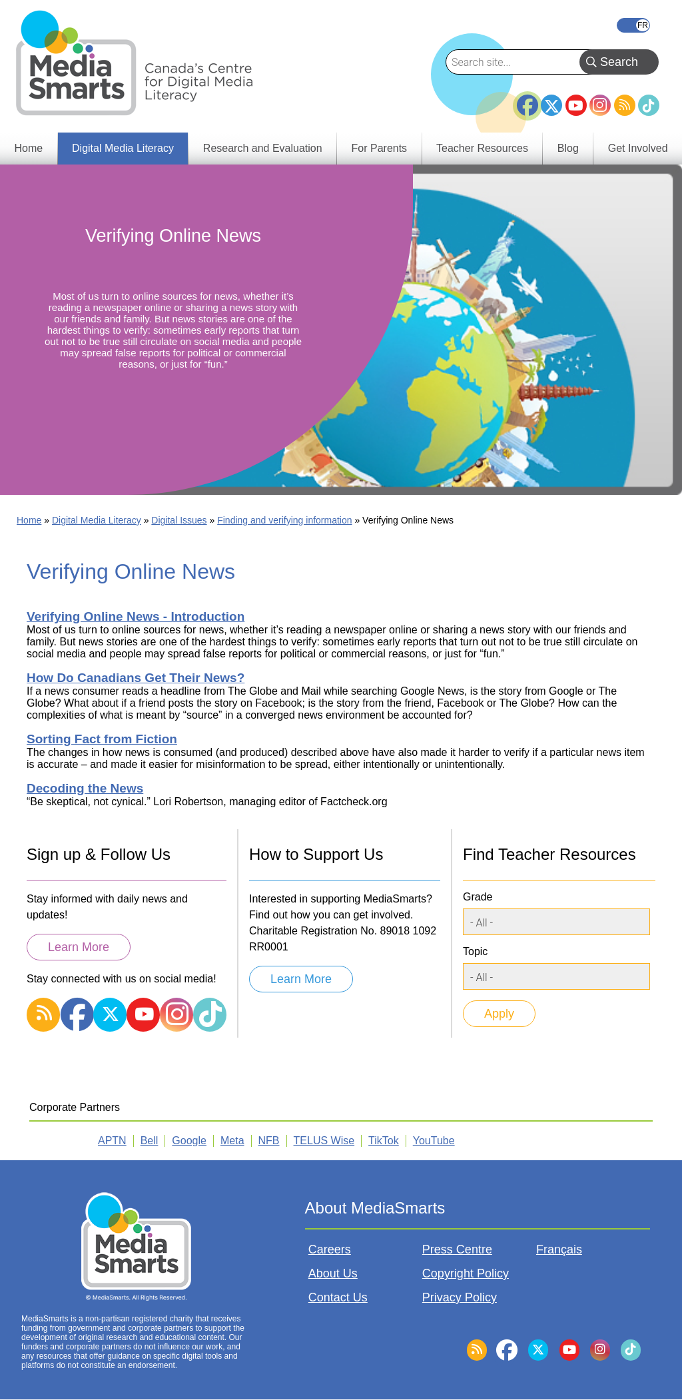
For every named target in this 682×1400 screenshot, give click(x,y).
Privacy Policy (459, 1297)
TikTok (648, 105)
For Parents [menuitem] (380, 148)
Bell (150, 1140)
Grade (477, 896)
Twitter (551, 105)
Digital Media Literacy (96, 520)
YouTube (576, 105)
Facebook (527, 100)
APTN (112, 1140)
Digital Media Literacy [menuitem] (123, 148)
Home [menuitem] (28, 148)
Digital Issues (178, 520)
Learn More (78, 947)
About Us (333, 1273)
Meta (232, 1140)
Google (189, 1140)
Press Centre (457, 1249)
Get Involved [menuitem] (638, 148)
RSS (624, 105)
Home (29, 520)
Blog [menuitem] (568, 148)
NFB (269, 1140)
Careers (329, 1249)
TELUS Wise (324, 1140)
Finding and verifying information (284, 520)
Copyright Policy (465, 1273)
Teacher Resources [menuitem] (482, 148)
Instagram (600, 105)
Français (633, 25)
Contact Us (338, 1297)
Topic (475, 951)
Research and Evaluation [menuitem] (262, 148)
